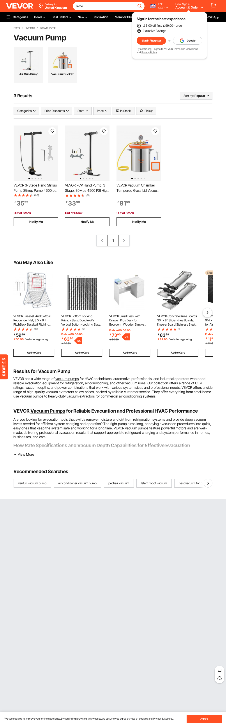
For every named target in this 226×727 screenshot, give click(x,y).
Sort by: (189, 96)
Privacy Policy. (149, 52)
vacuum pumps (67, 379)
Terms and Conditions (185, 49)
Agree (204, 718)
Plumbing (30, 27)
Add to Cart (34, 352)
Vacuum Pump (47, 27)
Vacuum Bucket (62, 74)
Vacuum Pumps (47, 411)
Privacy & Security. (163, 718)
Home (17, 27)
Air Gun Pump (28, 74)
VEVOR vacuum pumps (131, 428)
